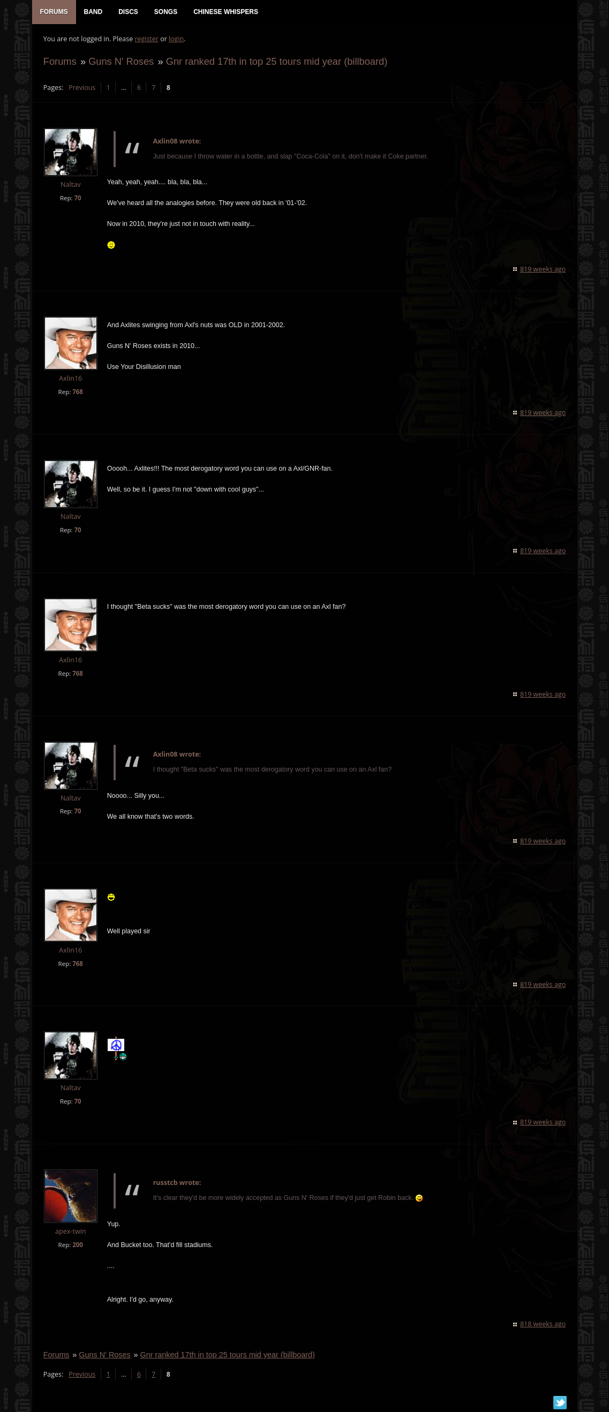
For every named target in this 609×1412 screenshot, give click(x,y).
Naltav (70, 186)
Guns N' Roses (120, 62)
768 (77, 393)
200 (77, 1246)
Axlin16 (69, 379)
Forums (59, 62)
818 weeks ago (543, 1325)
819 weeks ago (543, 270)
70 (76, 199)
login (175, 40)
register (146, 40)
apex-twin (70, 1232)
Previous (81, 88)
